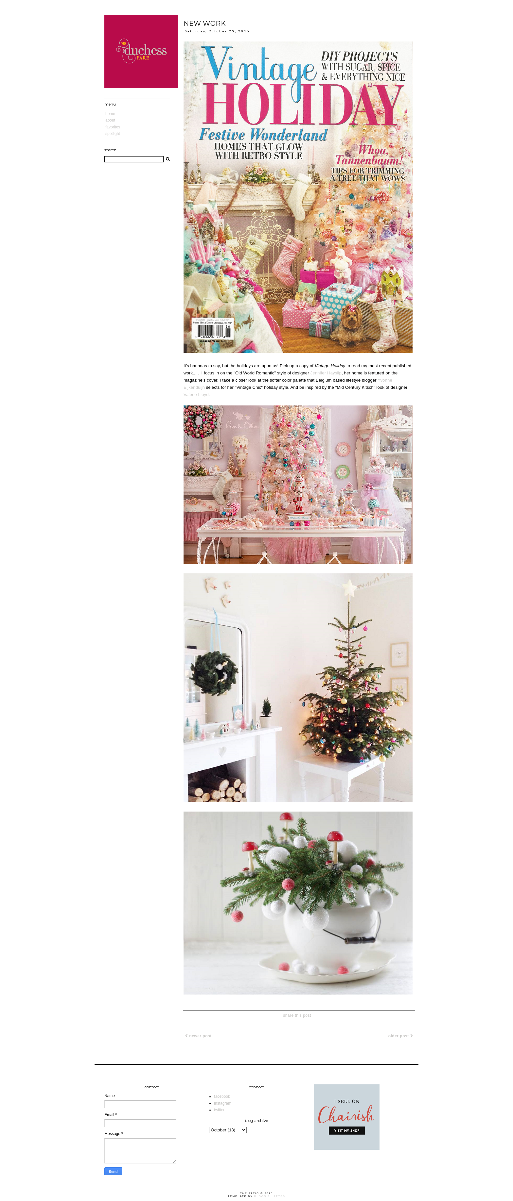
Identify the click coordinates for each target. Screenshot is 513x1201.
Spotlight (112, 133)
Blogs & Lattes (269, 1196)
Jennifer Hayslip (326, 372)
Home (110, 113)
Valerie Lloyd (196, 394)
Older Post (400, 1036)
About (110, 120)
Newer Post (198, 1036)
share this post (297, 1015)
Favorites (112, 127)
